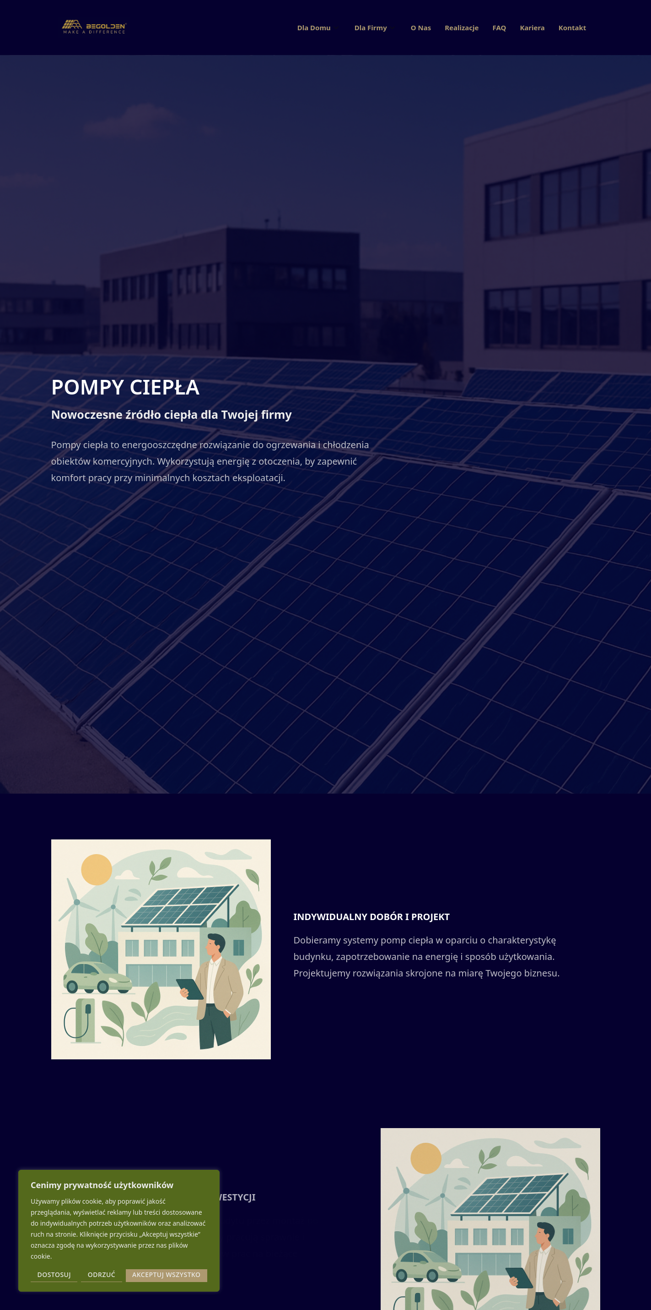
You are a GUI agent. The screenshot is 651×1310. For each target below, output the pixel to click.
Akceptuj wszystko (166, 1274)
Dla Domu (319, 27)
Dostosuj (54, 1274)
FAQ (499, 27)
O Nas (421, 27)
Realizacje (462, 27)
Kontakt (572, 27)
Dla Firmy (376, 27)
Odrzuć (101, 1274)
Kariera (532, 27)
